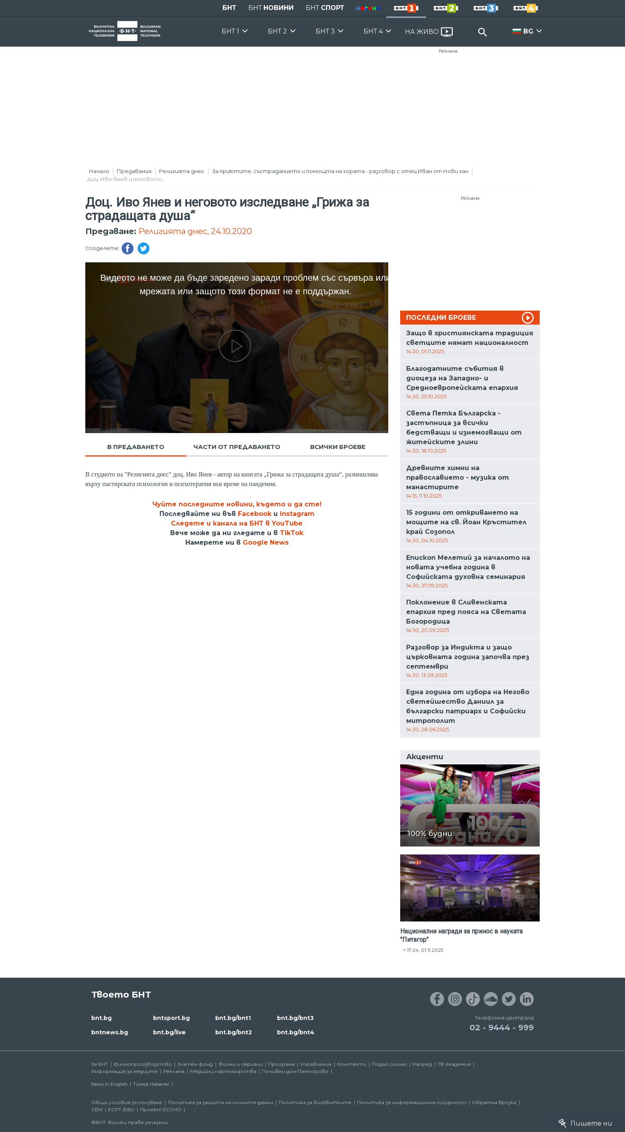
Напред (422, 1064)
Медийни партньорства (223, 1071)
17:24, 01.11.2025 (425, 950)
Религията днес (181, 171)
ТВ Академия (454, 1064)
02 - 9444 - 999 (502, 1027)
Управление (316, 1064)
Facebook (254, 514)
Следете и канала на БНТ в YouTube (237, 523)
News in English (109, 1084)
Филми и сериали (240, 1064)
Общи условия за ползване (126, 1102)
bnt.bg (101, 1018)
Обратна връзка (494, 1102)
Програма (281, 1064)
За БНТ (99, 1064)
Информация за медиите (124, 1071)
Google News (266, 542)
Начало (99, 171)
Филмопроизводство (143, 1064)
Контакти (351, 1064)
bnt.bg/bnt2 (233, 1032)
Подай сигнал (389, 1064)
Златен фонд (195, 1064)
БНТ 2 (277, 31)
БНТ (229, 8)
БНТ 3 (325, 31)
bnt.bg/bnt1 (233, 1018)
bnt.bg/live (169, 1032)
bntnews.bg (109, 1032)
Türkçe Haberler (151, 1084)
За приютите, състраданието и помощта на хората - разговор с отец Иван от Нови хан (340, 171)
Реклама (448, 51)
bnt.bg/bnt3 (295, 1018)
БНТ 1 (230, 31)
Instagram (297, 514)
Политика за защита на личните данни (220, 1102)
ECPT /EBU (121, 1109)
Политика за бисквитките (315, 1102)
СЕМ (96, 1109)
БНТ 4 (373, 31)
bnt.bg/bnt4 (295, 1032)
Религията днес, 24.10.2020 (195, 231)
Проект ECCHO (160, 1109)
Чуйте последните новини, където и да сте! (237, 504)
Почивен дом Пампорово (295, 1071)
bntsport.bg (171, 1018)
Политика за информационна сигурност (411, 1102)
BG (528, 31)
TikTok (291, 533)
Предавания (134, 171)
